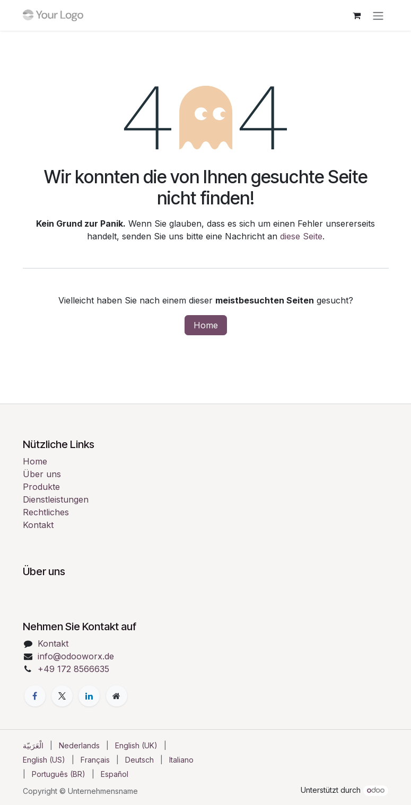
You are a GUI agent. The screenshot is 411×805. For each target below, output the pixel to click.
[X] (62, 695)
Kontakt (38, 525)
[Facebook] (35, 695)
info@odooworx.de (76, 656)
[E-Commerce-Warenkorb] (357, 15)
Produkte (41, 486)
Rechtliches (46, 512)
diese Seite (301, 236)
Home (206, 325)
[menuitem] (33, 745)
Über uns (42, 474)
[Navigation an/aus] (378, 15)
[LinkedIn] (89, 695)
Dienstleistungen (56, 499)
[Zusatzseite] (116, 695)
